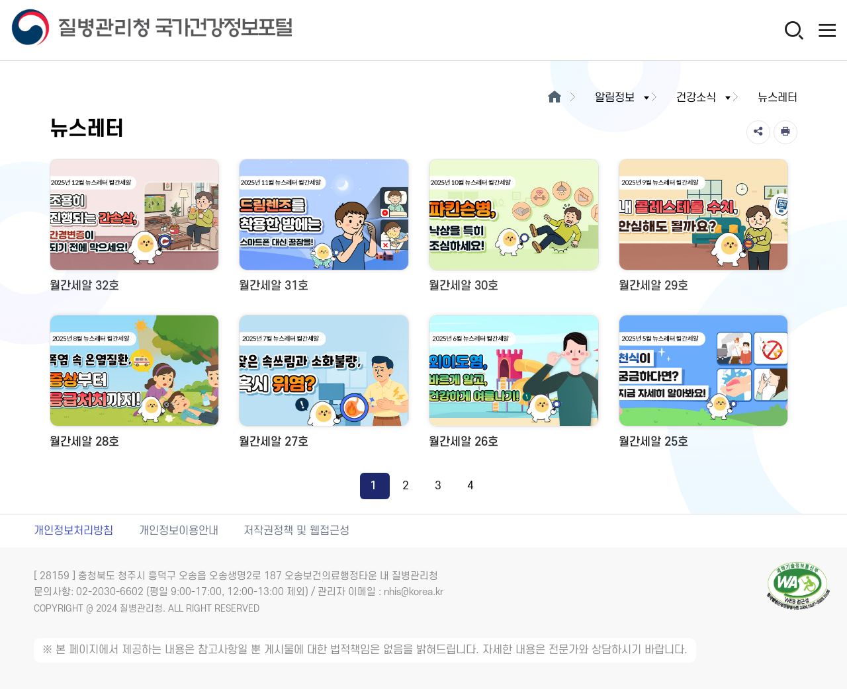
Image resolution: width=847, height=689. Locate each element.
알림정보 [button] (623, 98)
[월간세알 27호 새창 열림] (324, 386)
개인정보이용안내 (178, 531)
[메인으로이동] (554, 97)
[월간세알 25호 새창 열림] (704, 386)
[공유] (758, 132)
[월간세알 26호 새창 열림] (514, 386)
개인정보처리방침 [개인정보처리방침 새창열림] (73, 531)
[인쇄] (785, 132)
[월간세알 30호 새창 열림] (514, 230)
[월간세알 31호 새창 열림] (324, 230)
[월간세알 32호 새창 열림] (135, 230)
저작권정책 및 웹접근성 (296, 531)
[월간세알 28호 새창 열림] (135, 386)
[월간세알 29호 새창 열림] (704, 230)
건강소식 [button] (704, 98)
